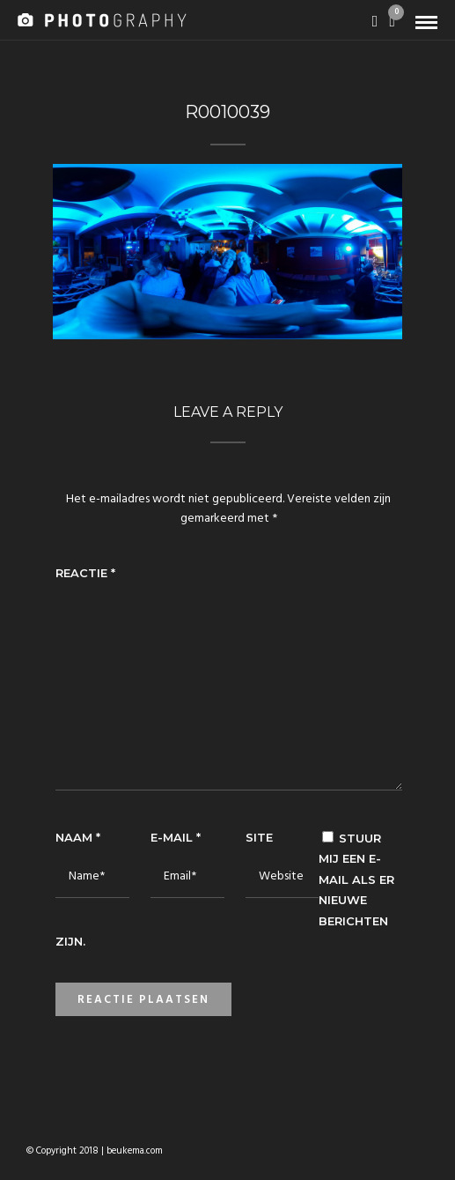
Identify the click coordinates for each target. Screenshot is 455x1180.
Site (259, 837)
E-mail (175, 837)
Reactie (85, 573)
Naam (77, 837)
